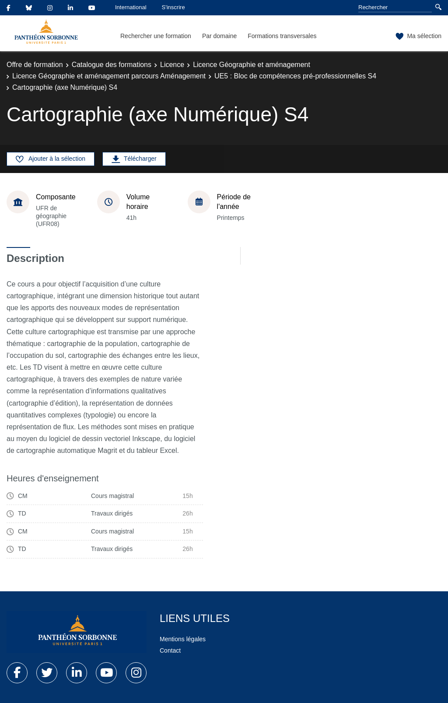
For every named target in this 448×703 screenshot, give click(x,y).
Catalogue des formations (111, 64)
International (131, 7)
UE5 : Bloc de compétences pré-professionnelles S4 (295, 76)
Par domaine (219, 35)
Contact (170, 650)
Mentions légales (183, 639)
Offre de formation (35, 64)
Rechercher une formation (155, 35)
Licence (172, 64)
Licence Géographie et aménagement (251, 64)
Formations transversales (282, 35)
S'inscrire (173, 7)
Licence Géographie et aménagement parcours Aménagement (109, 76)
